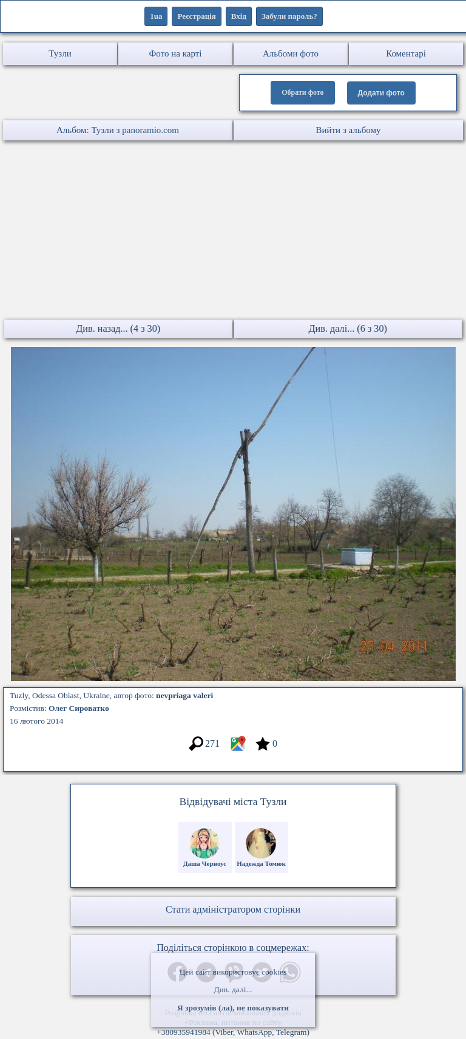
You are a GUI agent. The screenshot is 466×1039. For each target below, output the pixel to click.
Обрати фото (302, 92)
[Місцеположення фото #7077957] (237, 749)
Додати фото (381, 93)
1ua (156, 16)
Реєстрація (196, 16)
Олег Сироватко (79, 708)
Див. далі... (233, 989)
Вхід (238, 16)
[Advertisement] (233, 231)
